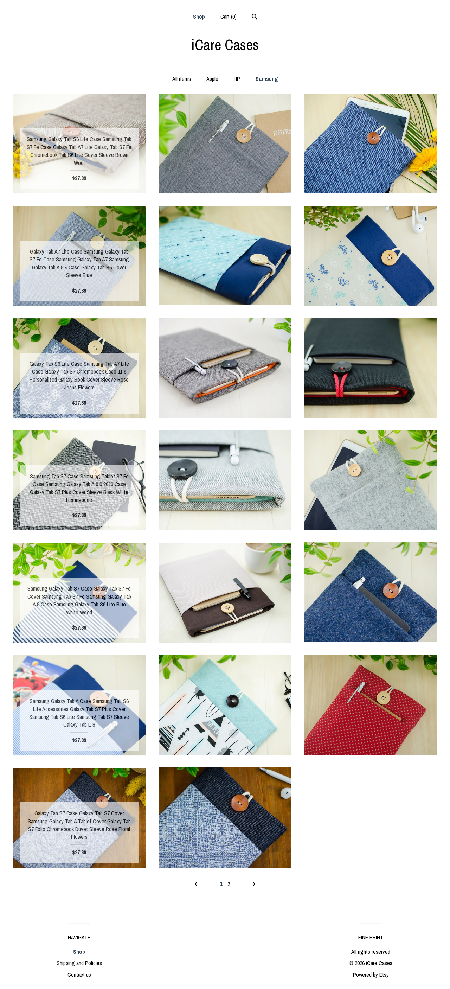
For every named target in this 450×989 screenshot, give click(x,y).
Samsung (267, 79)
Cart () (228, 16)
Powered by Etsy (371, 974)
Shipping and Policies (79, 963)
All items (181, 79)
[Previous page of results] (196, 884)
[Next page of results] (254, 884)
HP (237, 79)
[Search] (254, 17)
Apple (212, 79)
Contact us (79, 974)
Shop (199, 16)
